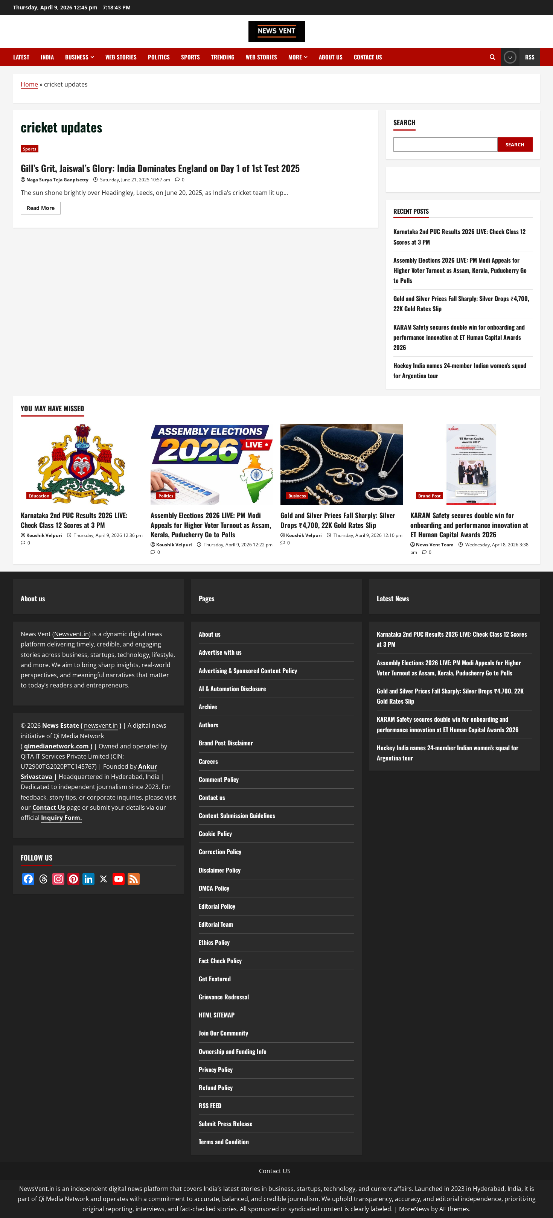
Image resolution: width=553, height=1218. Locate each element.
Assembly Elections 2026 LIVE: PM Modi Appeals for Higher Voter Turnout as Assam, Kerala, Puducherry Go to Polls (460, 270)
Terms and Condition (224, 1141)
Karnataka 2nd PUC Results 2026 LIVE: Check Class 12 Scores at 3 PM (74, 519)
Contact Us (48, 807)
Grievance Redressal (224, 996)
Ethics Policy (214, 942)
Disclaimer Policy (220, 869)
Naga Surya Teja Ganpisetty (57, 179)
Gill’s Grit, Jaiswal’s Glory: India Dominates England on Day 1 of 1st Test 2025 (160, 168)
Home (29, 84)
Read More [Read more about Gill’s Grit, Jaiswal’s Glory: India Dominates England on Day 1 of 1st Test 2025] (44, 209)
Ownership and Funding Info (233, 1051)
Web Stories (121, 57)
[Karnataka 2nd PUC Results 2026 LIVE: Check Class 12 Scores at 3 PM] (82, 464)
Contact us (368, 57)
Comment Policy (219, 779)
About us (331, 57)
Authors (208, 724)
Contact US (275, 1171)
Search (404, 122)
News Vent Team (435, 544)
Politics (159, 57)
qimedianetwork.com (57, 746)
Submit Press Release (226, 1123)
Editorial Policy (217, 906)
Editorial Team (216, 924)
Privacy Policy (216, 1069)
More (295, 57)
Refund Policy (216, 1087)
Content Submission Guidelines (237, 815)
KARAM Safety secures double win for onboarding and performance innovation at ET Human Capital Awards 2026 (459, 337)
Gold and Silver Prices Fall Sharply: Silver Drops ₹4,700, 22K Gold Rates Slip (337, 519)
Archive (208, 706)
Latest (21, 57)
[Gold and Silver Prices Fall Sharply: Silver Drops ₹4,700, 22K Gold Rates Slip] (341, 464)
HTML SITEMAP (217, 1014)
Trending (223, 57)
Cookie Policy (215, 833)
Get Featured (215, 978)
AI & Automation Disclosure (232, 688)
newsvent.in (101, 725)
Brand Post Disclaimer (226, 742)
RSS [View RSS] (518, 57)
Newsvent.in (71, 634)
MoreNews (414, 1209)
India (47, 57)
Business (76, 57)
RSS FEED (210, 1105)
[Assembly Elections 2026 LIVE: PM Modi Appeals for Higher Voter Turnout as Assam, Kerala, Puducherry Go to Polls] (212, 464)
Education (39, 496)
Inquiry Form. (61, 818)
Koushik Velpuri (44, 535)
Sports (190, 57)
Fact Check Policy (220, 960)
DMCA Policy (214, 888)
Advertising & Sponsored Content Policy (248, 670)
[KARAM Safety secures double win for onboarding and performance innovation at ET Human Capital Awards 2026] (471, 464)
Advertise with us (220, 652)
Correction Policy (220, 851)
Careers (208, 761)
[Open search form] (492, 57)
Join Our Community (223, 1032)
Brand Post (429, 496)
